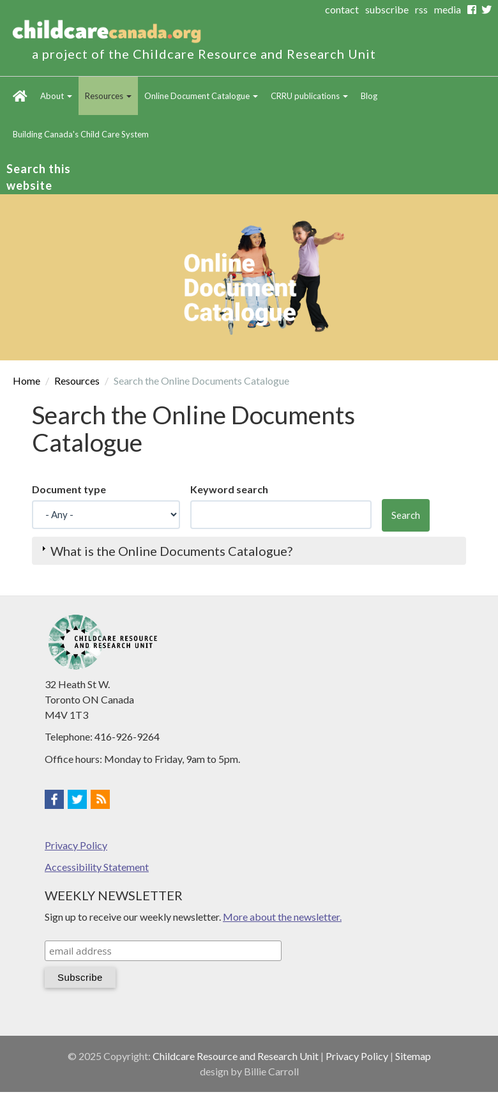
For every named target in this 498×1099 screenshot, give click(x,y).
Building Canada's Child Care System (81, 134)
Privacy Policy (76, 845)
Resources (108, 96)
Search (405, 515)
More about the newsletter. (282, 917)
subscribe (387, 9)
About (56, 96)
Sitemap (413, 1056)
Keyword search (229, 489)
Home (20, 96)
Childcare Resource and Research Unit (236, 1056)
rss (421, 9)
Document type (69, 489)
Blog (369, 96)
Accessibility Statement (97, 867)
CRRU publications (309, 96)
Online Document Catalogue (201, 96)
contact (342, 9)
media (447, 9)
